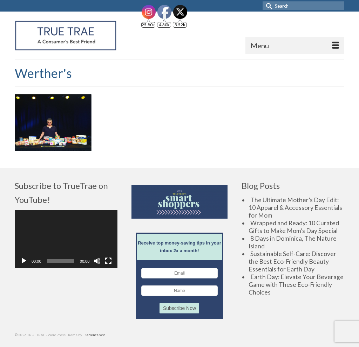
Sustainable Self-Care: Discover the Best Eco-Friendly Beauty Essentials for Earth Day (292, 261)
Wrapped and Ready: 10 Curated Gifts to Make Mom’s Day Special (294, 226)
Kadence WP (94, 335)
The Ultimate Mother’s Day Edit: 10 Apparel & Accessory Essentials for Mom (295, 207)
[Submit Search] (268, 5)
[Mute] (97, 260)
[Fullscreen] (108, 260)
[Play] (23, 260)
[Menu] (294, 45)
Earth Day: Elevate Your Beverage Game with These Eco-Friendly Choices (296, 284)
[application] (66, 239)
